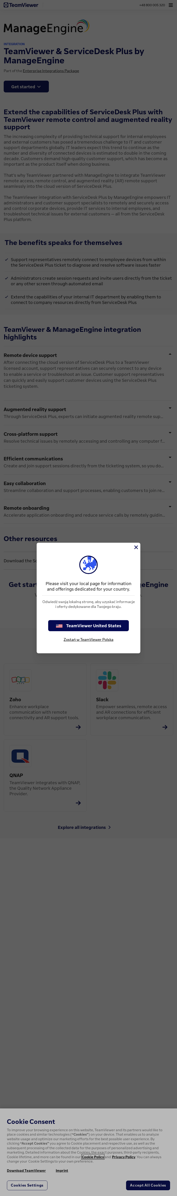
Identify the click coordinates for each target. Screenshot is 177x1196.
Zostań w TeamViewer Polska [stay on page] (88, 639)
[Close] (135, 547)
